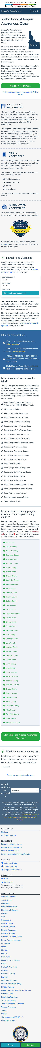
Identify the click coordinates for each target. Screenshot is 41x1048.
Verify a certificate (9, 863)
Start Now (30, 1045)
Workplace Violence (8, 1020)
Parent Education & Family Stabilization (16, 990)
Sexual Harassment (8, 1000)
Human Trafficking (8, 974)
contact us (5, 244)
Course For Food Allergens (11, 11)
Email (4, 878)
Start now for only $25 (20, 86)
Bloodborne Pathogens (9, 910)
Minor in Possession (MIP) (11, 984)
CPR (3, 917)
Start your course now (15, 293)
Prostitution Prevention (9, 997)
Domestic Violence (8, 933)
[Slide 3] (26, 771)
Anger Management (8, 896)
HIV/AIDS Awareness (9, 967)
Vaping (3, 1014)
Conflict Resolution (8, 927)
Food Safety (5, 957)
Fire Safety (5, 950)
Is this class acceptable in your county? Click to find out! (20, 93)
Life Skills (4, 977)
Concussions (6, 920)
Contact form (7, 882)
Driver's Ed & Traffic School (11, 937)
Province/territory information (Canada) (15, 854)
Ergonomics (5, 943)
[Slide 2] (22, 771)
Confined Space (7, 923)
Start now (4, 832)
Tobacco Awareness (8, 1007)
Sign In (10, 1045)
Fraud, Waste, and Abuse (10, 960)
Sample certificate (9, 866)
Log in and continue (8, 835)
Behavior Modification (9, 907)
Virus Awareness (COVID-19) (12, 1017)
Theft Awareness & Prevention (12, 1004)
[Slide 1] (18, 771)
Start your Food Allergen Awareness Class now (20, 736)
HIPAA (3, 963)
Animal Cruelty (6, 900)
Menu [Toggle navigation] (35, 11)
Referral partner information (11, 847)
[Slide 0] (14, 771)
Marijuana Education (9, 980)
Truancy (4, 1010)
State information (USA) (10, 851)
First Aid (4, 953)
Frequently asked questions (11, 844)
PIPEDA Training (7, 987)
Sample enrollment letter (11, 870)
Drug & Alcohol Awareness (11, 940)
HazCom (4, 970)
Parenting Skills (7, 994)
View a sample (13, 344)
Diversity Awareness (8, 930)
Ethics (3, 947)
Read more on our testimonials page (20, 775)
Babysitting (5, 903)
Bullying (4, 913)
